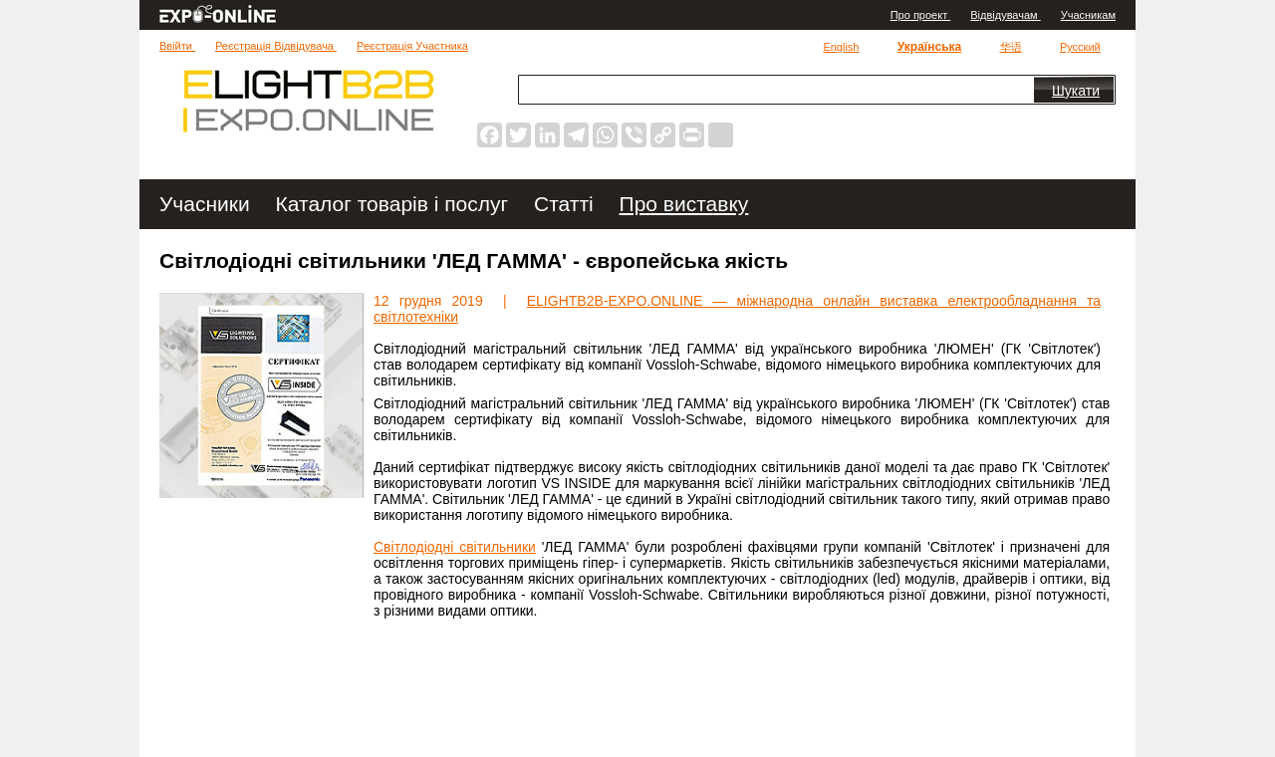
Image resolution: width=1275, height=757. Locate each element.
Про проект (921, 15)
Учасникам (1088, 15)
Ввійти (177, 46)
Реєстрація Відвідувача (276, 46)
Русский (1080, 47)
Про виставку (684, 203)
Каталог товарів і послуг (395, 203)
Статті (567, 203)
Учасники (207, 203)
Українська (929, 47)
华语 (1011, 47)
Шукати (1076, 91)
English (841, 47)
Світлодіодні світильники (455, 547)
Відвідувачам (1005, 15)
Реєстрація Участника (412, 46)
